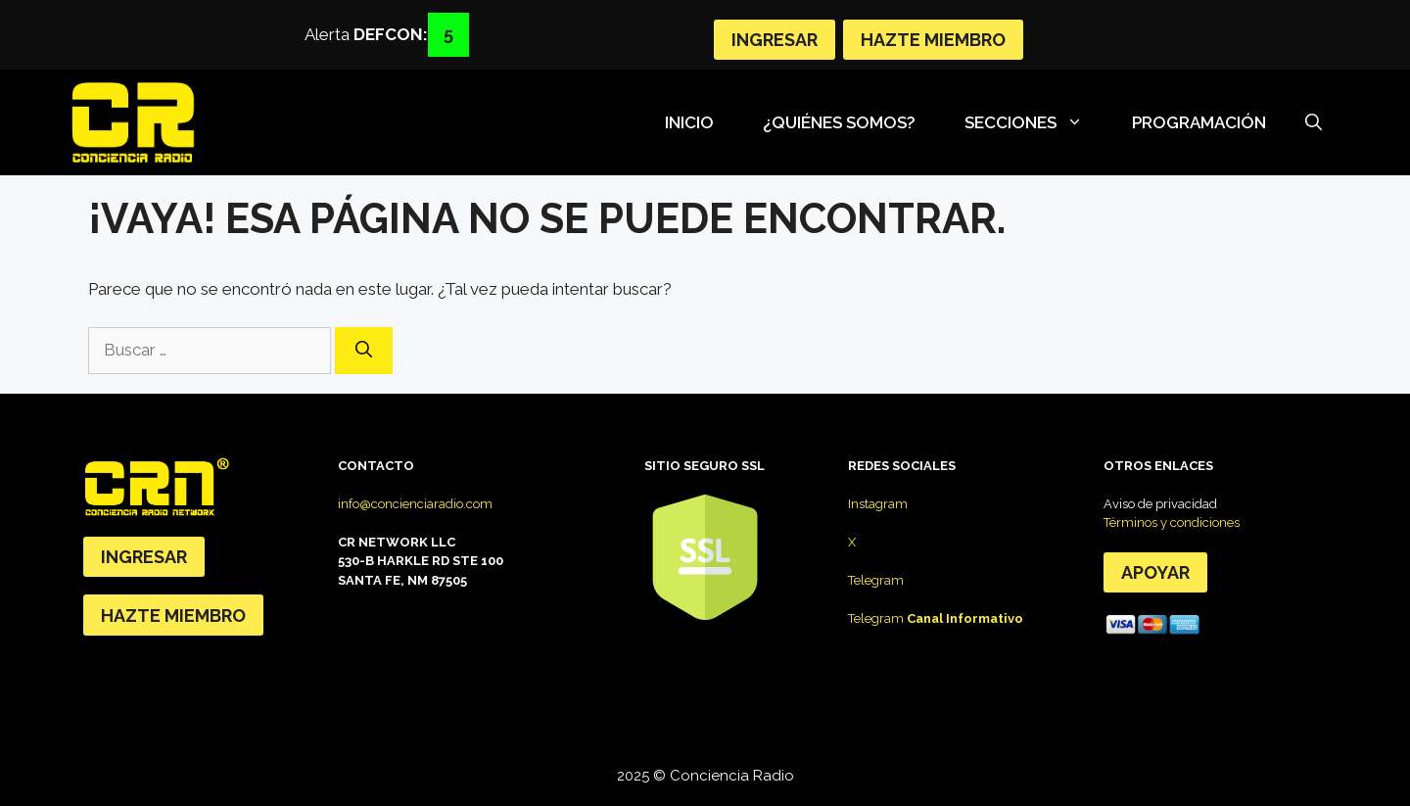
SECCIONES (1033, 122)
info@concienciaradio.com (415, 504)
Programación (1199, 122)
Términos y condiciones (1172, 522)
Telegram (876, 580)
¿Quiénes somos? (839, 122)
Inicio (689, 122)
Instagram (878, 504)
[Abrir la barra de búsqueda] (1313, 122)
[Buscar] (364, 350)
